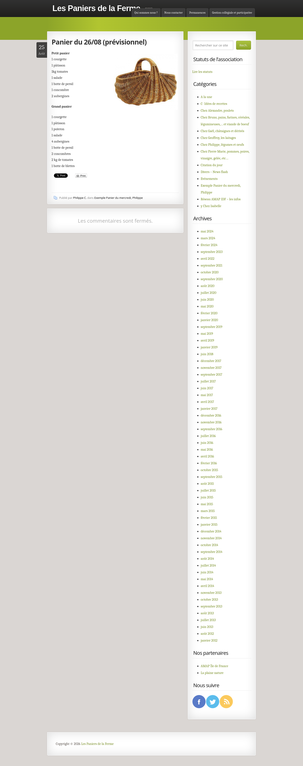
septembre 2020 (212, 279)
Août (41, 50)
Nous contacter (173, 12)
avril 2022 (207, 259)
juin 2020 (207, 299)
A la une (206, 97)
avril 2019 (207, 340)
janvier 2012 (209, 640)
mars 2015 (208, 511)
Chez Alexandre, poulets (217, 111)
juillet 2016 (208, 436)
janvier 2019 (209, 347)
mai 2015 (207, 504)
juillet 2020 (208, 293)
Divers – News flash (214, 172)
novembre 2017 (211, 368)
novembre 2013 (211, 593)
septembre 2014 (211, 552)
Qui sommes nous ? (146, 12)
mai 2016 (207, 450)
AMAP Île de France (214, 666)
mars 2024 (208, 238)
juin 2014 (207, 572)
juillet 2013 (208, 620)
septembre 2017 (211, 375)
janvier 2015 (209, 525)
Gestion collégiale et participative (232, 12)
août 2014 (207, 559)
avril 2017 (207, 402)
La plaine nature (212, 673)
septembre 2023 (212, 252)
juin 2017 (207, 388)
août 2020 (207, 286)
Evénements (209, 179)
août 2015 (207, 484)
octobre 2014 (209, 545)
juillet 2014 (208, 565)
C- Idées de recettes (214, 104)
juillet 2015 (208, 490)
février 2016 (209, 463)
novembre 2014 (211, 538)
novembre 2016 (211, 422)
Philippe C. (80, 198)
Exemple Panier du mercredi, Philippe (118, 198)
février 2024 (209, 245)
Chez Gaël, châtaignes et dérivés (222, 131)
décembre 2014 (211, 531)
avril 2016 (207, 456)
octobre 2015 (209, 470)
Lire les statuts (202, 72)
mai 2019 (207, 334)
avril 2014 (207, 586)
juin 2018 (207, 354)
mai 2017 (207, 395)
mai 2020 (207, 306)
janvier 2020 (209, 320)
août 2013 (207, 613)
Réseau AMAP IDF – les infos (221, 199)
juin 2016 (207, 443)
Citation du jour (212, 165)
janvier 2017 (209, 409)
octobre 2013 (209, 600)
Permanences (197, 12)
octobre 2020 (210, 272)
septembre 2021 (211, 265)
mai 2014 (207, 579)
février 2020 (209, 313)
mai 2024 (207, 231)
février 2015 (209, 518)
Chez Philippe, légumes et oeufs (222, 145)
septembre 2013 (211, 606)
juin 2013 (207, 627)
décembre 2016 (211, 415)
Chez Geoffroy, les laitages (218, 138)
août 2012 (207, 634)
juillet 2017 (208, 381)
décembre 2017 (211, 361)
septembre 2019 (211, 327)
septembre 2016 (211, 429)
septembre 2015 (211, 477)
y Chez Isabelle (211, 206)
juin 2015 (207, 497)
